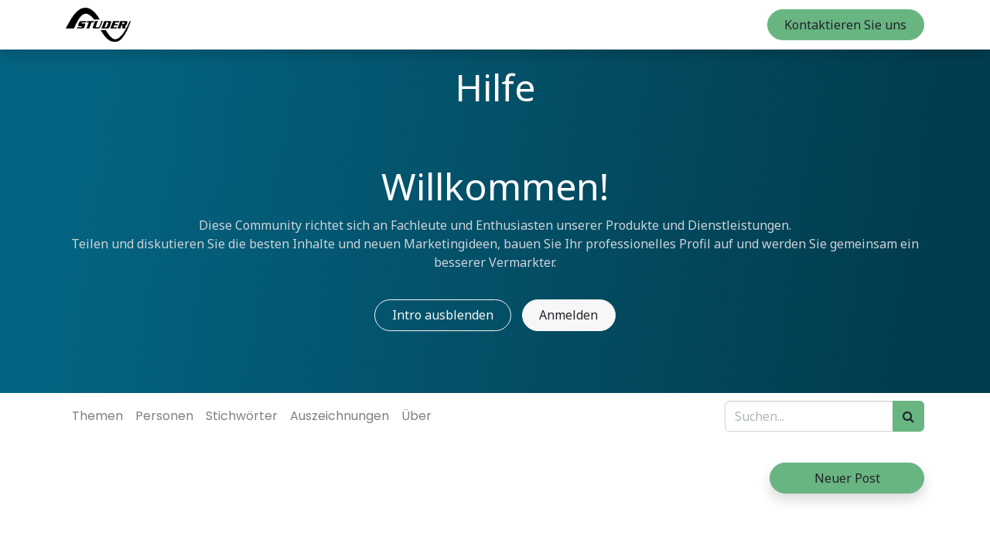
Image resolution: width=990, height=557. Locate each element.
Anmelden (568, 314)
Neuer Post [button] (847, 478)
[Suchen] (908, 416)
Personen (164, 416)
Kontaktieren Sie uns (845, 24)
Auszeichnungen (339, 416)
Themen (97, 416)
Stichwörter (242, 416)
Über (416, 416)
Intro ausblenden (442, 314)
